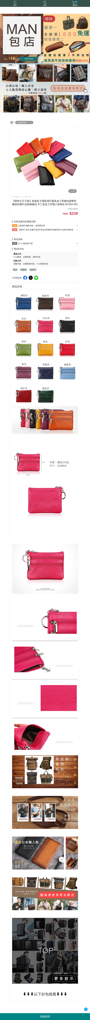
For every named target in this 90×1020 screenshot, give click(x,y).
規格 (15, 243)
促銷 (15, 230)
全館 (15, 225)
